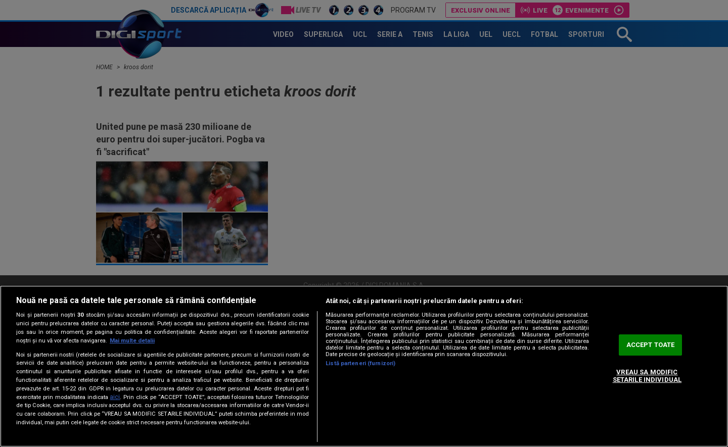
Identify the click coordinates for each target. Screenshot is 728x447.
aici (115, 397)
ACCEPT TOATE (650, 345)
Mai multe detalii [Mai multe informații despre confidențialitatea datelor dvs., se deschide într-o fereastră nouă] (132, 340)
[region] (364, 366)
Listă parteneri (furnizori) (360, 363)
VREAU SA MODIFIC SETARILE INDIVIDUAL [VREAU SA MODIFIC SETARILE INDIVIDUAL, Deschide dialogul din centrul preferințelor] (647, 376)
